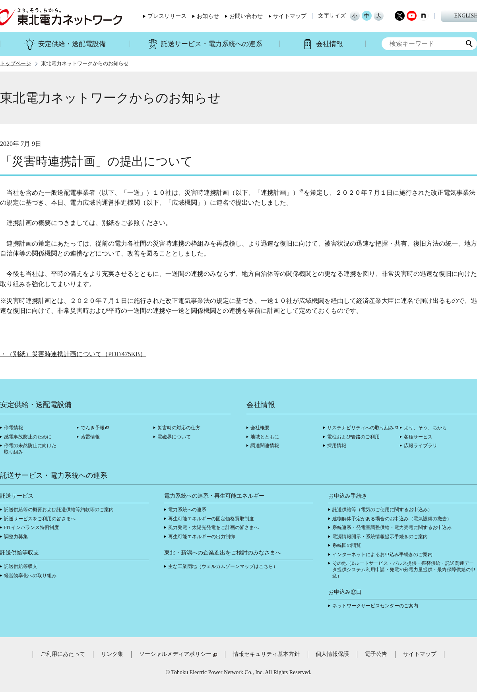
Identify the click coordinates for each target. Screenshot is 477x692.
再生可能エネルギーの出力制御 (201, 536)
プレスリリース (166, 16)
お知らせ (208, 16)
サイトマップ (289, 16)
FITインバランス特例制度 (31, 527)
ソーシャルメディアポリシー (175, 654)
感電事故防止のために (28, 437)
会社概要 (260, 427)
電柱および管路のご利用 (353, 437)
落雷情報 (90, 437)
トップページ (15, 63)
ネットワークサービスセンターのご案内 (375, 606)
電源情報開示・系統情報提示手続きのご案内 (380, 536)
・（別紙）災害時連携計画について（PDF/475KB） (73, 354)
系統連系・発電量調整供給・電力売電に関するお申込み (392, 527)
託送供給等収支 (20, 566)
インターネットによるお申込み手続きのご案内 (382, 554)
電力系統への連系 (187, 509)
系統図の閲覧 (346, 545)
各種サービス (418, 437)
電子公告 (376, 654)
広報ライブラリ (420, 445)
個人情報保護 (332, 654)
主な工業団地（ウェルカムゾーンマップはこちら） (223, 566)
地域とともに (264, 437)
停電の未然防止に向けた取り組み (30, 449)
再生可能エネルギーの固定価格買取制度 (211, 518)
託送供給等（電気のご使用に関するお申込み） (382, 509)
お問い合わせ (246, 16)
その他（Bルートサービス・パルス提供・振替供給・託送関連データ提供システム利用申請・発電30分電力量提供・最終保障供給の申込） (403, 569)
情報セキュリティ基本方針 (266, 654)
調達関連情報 (264, 445)
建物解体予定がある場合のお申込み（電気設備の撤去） (392, 518)
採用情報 (336, 445)
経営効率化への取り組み (30, 575)
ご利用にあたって (63, 654)
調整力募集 (16, 536)
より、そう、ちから (425, 427)
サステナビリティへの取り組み (360, 427)
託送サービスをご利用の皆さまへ (40, 518)
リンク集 (112, 654)
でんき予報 (93, 427)
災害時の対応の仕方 (178, 427)
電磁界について (174, 437)
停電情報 (13, 427)
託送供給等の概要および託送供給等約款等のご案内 (59, 509)
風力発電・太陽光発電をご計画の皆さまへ (213, 527)
